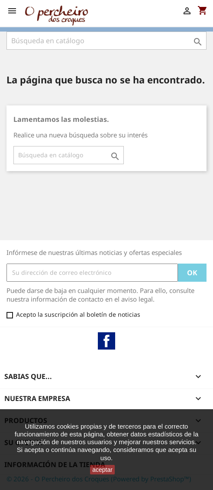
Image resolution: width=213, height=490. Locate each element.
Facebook (106, 341)
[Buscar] (106, 41)
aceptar (102, 469)
